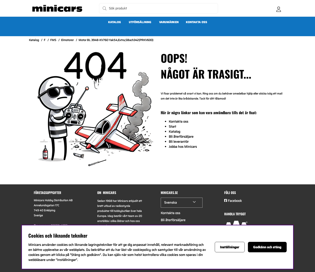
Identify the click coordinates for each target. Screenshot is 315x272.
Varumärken (169, 22)
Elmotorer (67, 40)
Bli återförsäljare (181, 136)
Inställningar (229, 247)
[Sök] (158, 8)
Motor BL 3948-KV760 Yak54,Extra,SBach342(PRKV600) (116, 40)
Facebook (235, 200)
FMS (53, 40)
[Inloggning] (278, 8)
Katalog (114, 22)
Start (172, 126)
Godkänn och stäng (267, 247)
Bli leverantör (179, 141)
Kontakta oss (196, 22)
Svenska (170, 202)
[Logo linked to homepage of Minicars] (57, 8)
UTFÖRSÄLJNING (140, 22)
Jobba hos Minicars (183, 146)
